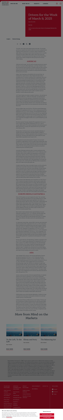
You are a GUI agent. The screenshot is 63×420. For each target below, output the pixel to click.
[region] (31, 414)
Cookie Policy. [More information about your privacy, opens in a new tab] (9, 417)
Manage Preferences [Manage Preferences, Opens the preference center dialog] (47, 411)
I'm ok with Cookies (47, 417)
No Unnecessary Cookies (47, 414)
